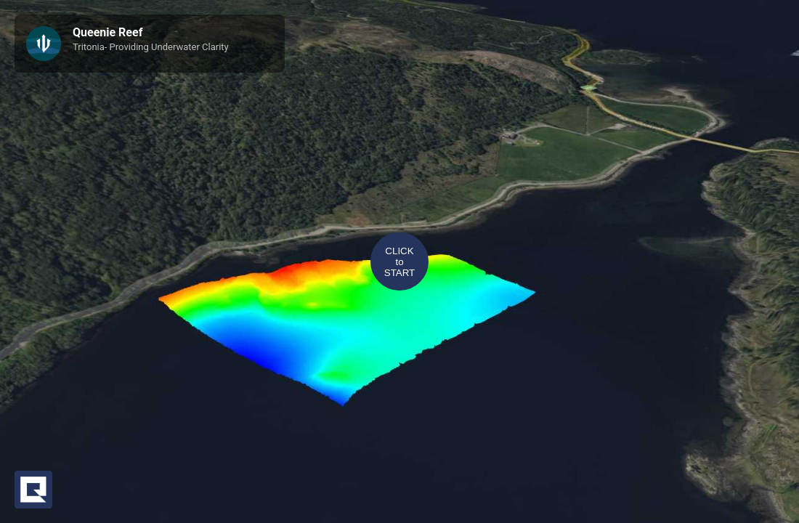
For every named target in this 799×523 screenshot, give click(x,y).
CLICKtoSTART (399, 262)
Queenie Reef (107, 32)
